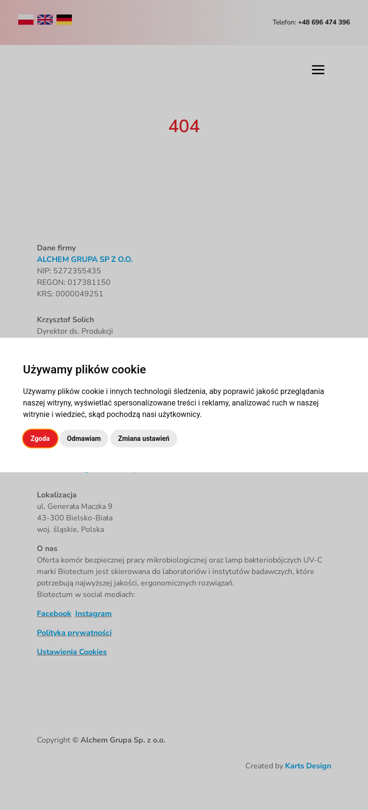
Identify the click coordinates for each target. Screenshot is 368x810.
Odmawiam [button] (84, 438)
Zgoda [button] (40, 438)
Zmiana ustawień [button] (143, 438)
